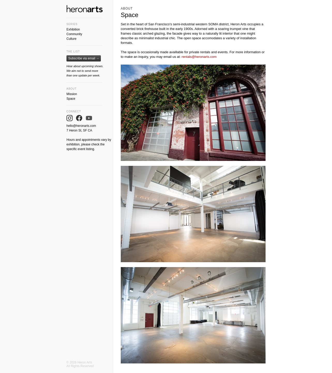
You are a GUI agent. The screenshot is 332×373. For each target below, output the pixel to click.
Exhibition (73, 29)
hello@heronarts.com (81, 126)
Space (70, 98)
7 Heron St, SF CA (79, 130)
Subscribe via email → (83, 58)
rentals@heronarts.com (199, 57)
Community (74, 34)
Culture (71, 39)
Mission (71, 94)
